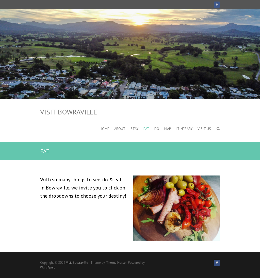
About (119, 128)
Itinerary (184, 128)
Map (167, 128)
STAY (134, 128)
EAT (146, 128)
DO (156, 128)
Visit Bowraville (68, 111)
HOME (104, 128)
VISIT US (204, 128)
